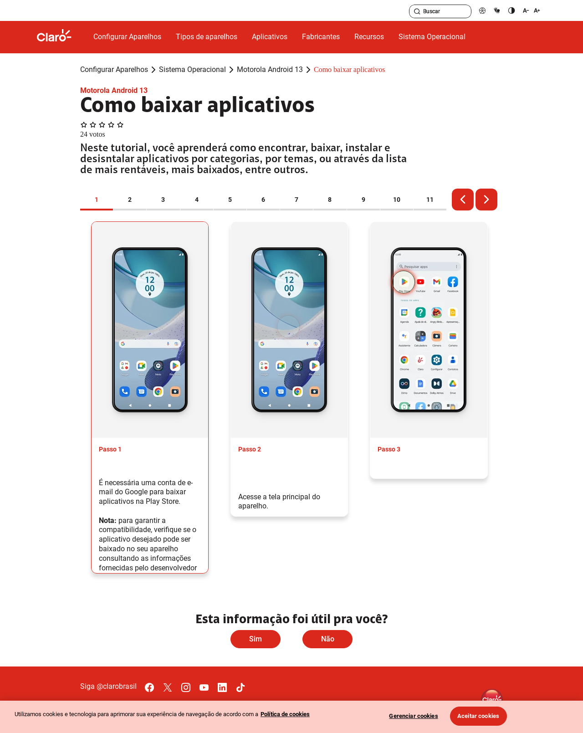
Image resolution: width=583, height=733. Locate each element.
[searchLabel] (440, 11)
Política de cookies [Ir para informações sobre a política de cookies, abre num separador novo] (285, 714)
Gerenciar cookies (413, 715)
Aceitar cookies (478, 715)
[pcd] (482, 10)
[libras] (497, 10)
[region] (291, 717)
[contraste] (511, 10)
